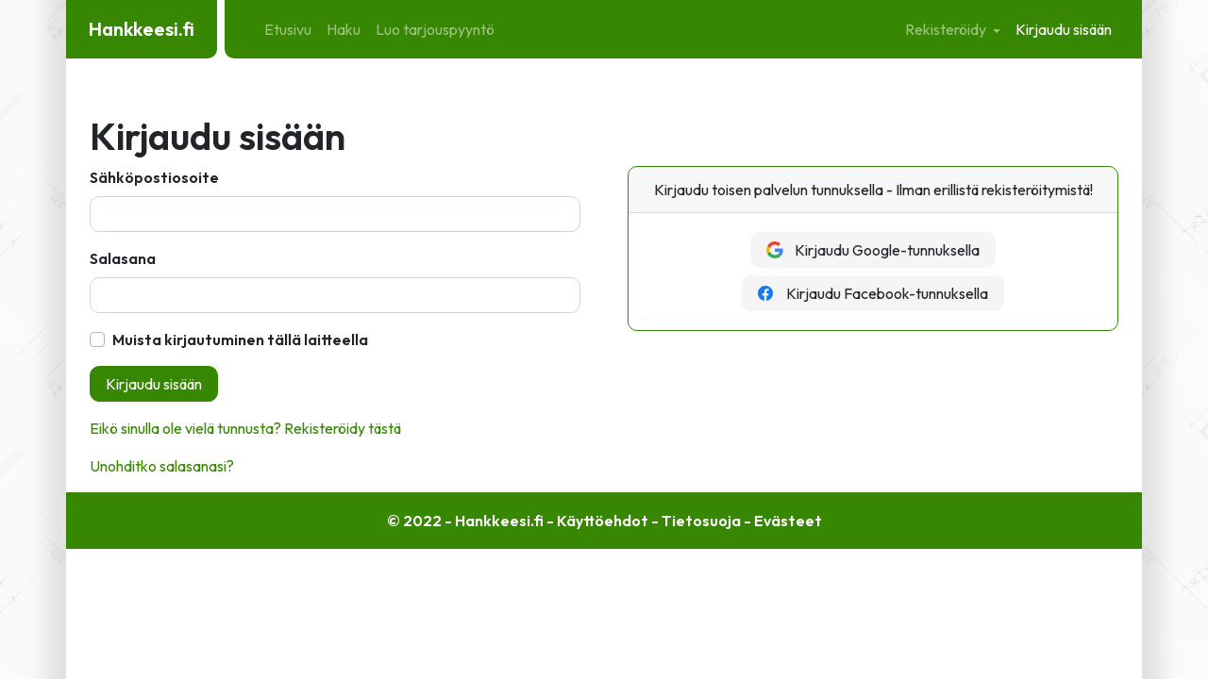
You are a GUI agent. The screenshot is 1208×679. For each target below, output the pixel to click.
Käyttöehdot (602, 520)
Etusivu (287, 29)
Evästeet (788, 520)
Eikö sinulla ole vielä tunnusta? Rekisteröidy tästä (245, 428)
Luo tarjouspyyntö (435, 29)
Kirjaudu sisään (1063, 29)
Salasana (123, 258)
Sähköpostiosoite (154, 177)
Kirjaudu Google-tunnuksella (873, 249)
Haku (344, 29)
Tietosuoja (701, 520)
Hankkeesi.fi (141, 29)
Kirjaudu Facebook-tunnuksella (873, 293)
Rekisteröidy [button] (947, 29)
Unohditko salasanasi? (162, 465)
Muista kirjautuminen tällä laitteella (240, 339)
